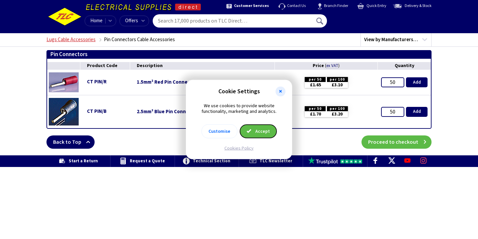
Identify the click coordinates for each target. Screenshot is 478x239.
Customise (219, 131)
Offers (135, 20)
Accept (258, 131)
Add (417, 82)
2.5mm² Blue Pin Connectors (169, 112)
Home (96, 20)
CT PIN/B (97, 111)
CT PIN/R (97, 81)
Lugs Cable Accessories (71, 39)
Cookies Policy (239, 148)
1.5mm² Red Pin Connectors (168, 82)
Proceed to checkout (400, 142)
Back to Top (74, 142)
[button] (280, 92)
